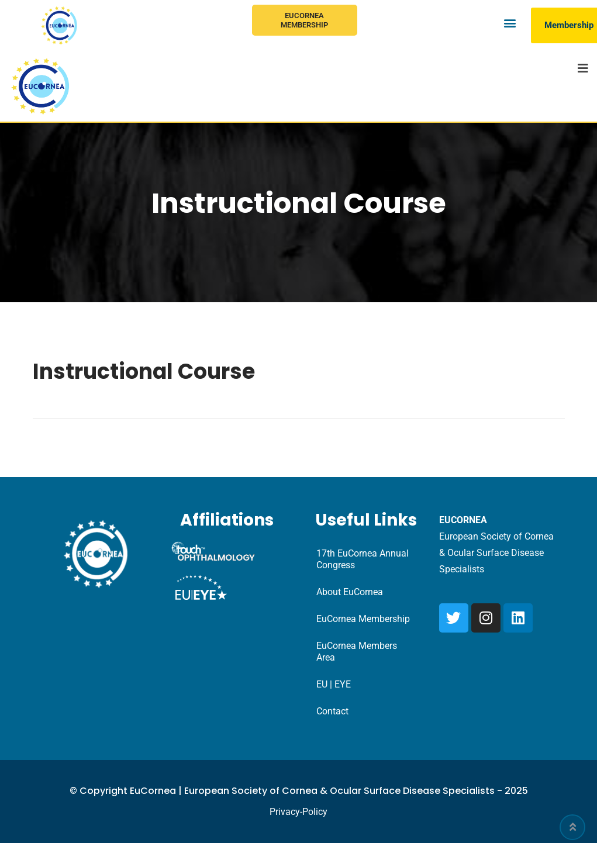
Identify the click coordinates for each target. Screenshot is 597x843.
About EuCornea (349, 591)
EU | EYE (333, 684)
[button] (509, 22)
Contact (332, 711)
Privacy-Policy (298, 811)
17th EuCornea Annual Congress (362, 559)
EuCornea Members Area (356, 651)
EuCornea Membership (304, 20)
